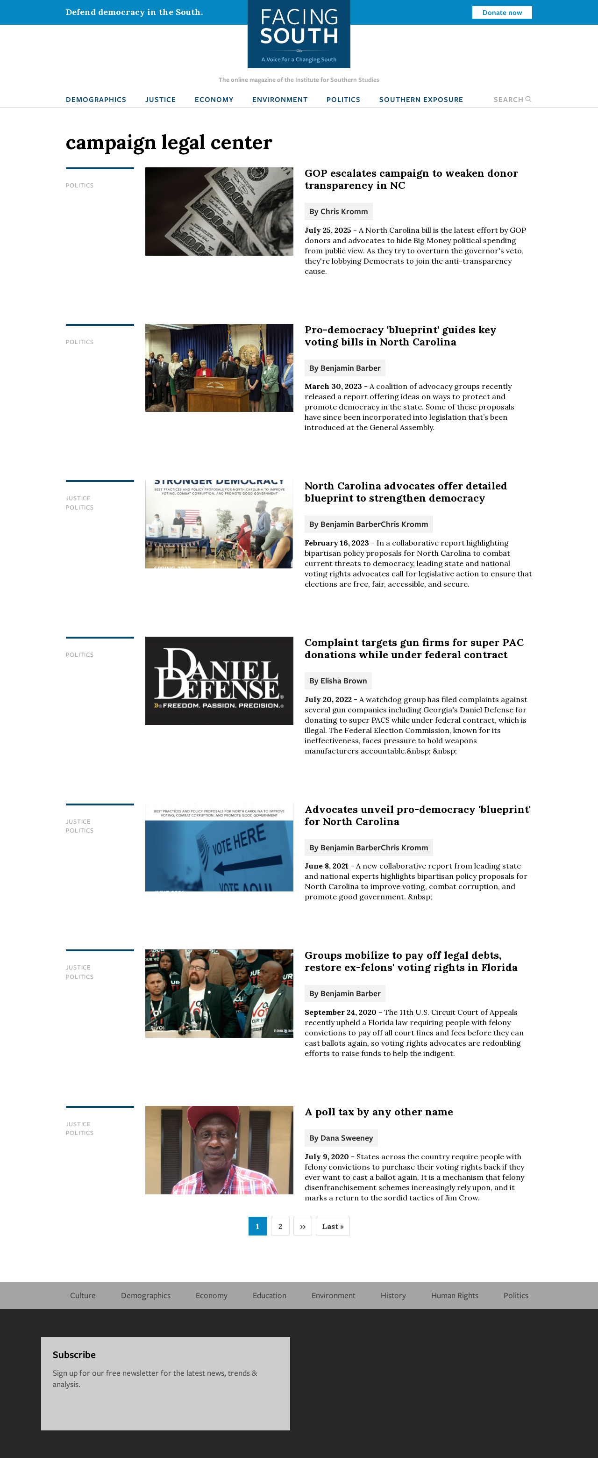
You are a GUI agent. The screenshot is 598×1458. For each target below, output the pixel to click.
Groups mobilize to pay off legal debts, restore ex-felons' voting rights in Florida (411, 961)
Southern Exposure (421, 99)
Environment (280, 99)
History (393, 1295)
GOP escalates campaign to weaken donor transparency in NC (411, 179)
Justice (160, 99)
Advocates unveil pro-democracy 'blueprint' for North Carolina (418, 815)
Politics (344, 99)
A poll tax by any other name (379, 1111)
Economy (214, 99)
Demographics (96, 99)
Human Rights (454, 1295)
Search (513, 99)
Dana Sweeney (346, 1137)
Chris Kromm (344, 211)
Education (269, 1295)
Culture (83, 1295)
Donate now (502, 12)
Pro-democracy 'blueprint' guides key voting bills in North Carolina (401, 335)
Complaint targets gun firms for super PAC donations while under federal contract (414, 648)
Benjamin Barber (350, 367)
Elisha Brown (343, 680)
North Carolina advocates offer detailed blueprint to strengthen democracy (406, 491)
